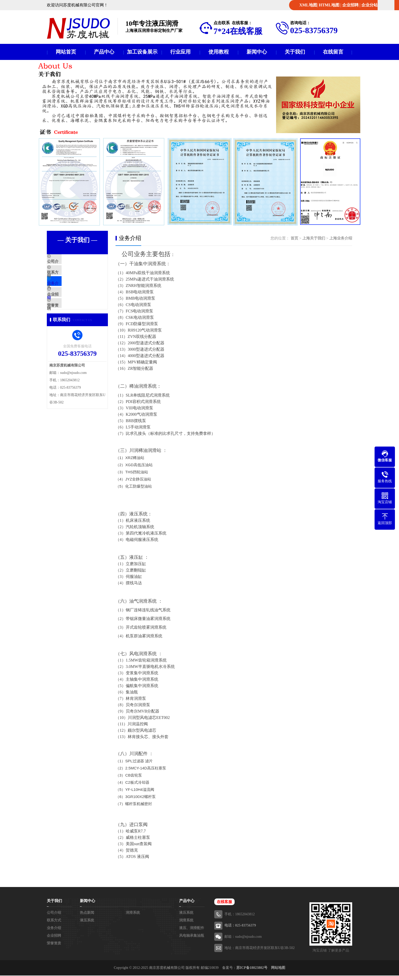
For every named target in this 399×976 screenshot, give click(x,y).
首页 (294, 239)
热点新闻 (87, 913)
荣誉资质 (66, 323)
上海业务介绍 (340, 239)
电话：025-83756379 (240, 926)
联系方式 (66, 277)
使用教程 (218, 52)
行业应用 (180, 52)
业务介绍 (66, 292)
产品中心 (104, 52)
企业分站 (369, 5)
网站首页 (66, 52)
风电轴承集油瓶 (191, 936)
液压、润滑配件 (191, 928)
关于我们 (295, 52)
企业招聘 (350, 5)
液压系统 (87, 921)
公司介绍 (66, 262)
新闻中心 (257, 52)
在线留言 (333, 52)
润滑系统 (133, 913)
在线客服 (224, 902)
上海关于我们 (313, 239)
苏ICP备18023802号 (251, 968)
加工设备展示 (142, 52)
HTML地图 (329, 5)
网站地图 (278, 968)
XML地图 (308, 5)
